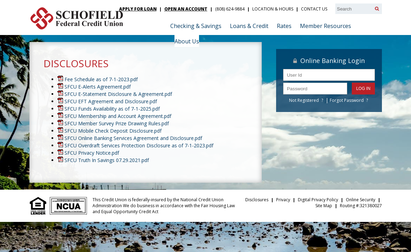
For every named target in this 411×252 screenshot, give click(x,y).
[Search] (377, 9)
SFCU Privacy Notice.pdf (91, 152)
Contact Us (314, 9)
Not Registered (304, 100)
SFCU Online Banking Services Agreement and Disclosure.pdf (133, 138)
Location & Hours (272, 9)
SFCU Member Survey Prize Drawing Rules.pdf (116, 123)
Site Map (323, 206)
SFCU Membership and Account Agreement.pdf (117, 116)
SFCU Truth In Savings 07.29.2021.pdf (106, 160)
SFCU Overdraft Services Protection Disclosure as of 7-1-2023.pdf (138, 145)
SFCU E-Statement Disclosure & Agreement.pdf (118, 94)
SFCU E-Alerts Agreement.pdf (97, 86)
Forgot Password (347, 100)
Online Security (360, 200)
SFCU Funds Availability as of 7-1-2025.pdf (112, 108)
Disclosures (256, 200)
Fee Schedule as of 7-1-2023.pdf (101, 79)
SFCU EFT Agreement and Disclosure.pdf (110, 101)
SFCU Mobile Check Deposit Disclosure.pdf (113, 130)
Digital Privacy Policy (318, 200)
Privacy (283, 200)
